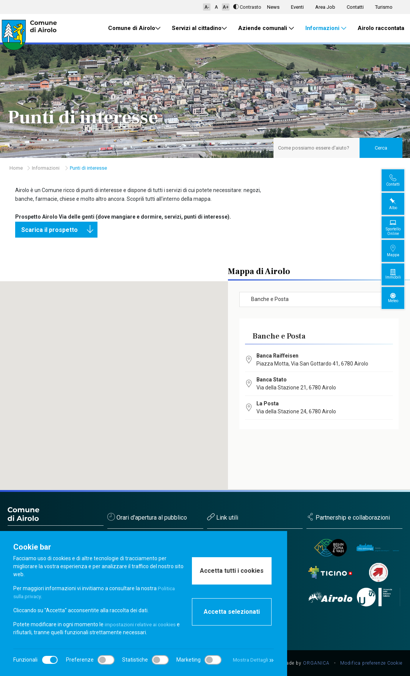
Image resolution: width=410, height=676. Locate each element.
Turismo (384, 7)
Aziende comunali (266, 28)
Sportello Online (398, 227)
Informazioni (325, 28)
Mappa (399, 250)
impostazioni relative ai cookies (142, 624)
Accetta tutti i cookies (232, 570)
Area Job (325, 7)
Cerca (381, 148)
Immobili (399, 274)
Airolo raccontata (381, 28)
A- (206, 7)
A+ (226, 7)
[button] (129, 373)
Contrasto (247, 7)
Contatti (355, 7)
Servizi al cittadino (199, 28)
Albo (399, 203)
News (273, 7)
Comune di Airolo (134, 28)
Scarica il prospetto (59, 230)
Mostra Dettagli (252, 660)
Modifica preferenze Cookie (371, 663)
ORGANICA (316, 663)
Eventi (297, 7)
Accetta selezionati (232, 611)
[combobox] (319, 299)
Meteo (399, 298)
